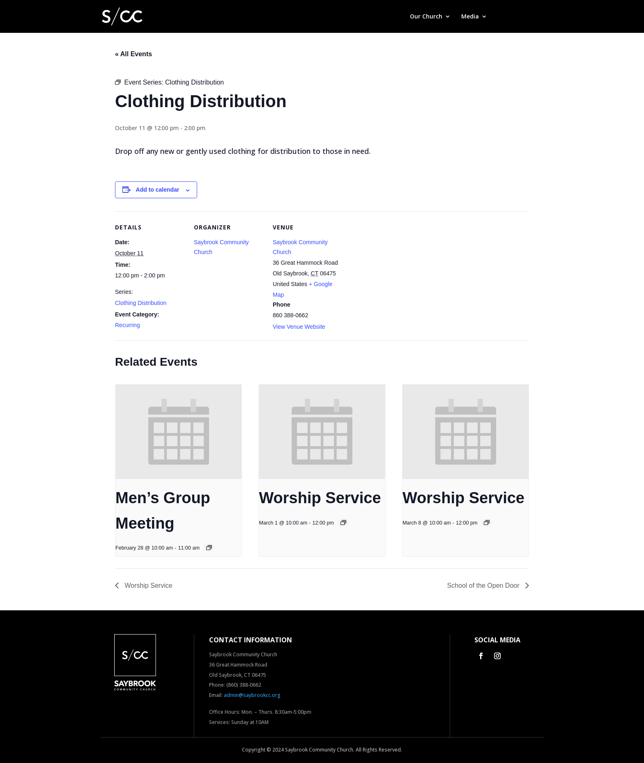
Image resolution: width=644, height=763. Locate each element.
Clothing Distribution (140, 303)
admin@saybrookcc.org (252, 695)
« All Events (133, 53)
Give (504, 17)
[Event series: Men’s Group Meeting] (209, 547)
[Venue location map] (395, 268)
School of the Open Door (484, 585)
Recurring (127, 325)
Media (470, 17)
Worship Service (320, 497)
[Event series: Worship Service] (343, 522)
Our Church (426, 17)
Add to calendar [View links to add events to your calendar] (157, 189)
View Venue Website (299, 326)
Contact (532, 17)
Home (390, 17)
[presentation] (178, 432)
